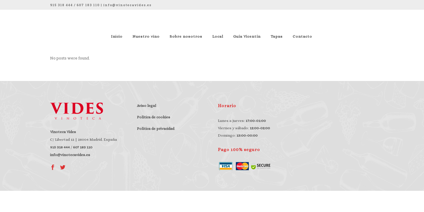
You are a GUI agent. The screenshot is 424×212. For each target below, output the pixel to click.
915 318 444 (61, 5)
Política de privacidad (155, 128)
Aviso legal (146, 105)
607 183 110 (88, 5)
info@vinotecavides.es (127, 5)
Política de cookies (153, 117)
